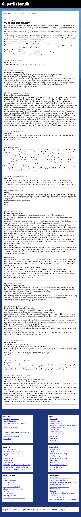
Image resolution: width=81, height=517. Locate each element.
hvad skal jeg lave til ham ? (11, 419)
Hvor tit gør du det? (9, 482)
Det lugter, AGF (54, 438)
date (4, 430)
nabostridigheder (8, 458)
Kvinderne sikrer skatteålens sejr (59, 480)
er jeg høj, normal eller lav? (11, 487)
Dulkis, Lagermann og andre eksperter (14, 423)
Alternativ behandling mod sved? (13, 489)
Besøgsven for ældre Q (57, 495)
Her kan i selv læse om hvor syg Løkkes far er (63, 500)
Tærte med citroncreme (10, 428)
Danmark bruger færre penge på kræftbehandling (59, 488)
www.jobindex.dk (12, 316)
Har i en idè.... (7, 434)
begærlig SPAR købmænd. (11, 437)
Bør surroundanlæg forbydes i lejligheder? (16, 467)
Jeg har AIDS (7, 485)
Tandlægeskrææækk (9, 496)
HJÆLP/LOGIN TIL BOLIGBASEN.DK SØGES (15, 469)
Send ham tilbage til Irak (57, 485)
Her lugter (53, 491)
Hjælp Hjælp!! (54, 460)
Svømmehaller (54, 436)
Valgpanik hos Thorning (57, 497)
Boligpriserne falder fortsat (11, 451)
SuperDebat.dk (8, 13)
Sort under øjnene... (9, 493)
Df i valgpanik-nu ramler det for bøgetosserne (63, 493)
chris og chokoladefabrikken (58, 458)
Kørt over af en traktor (56, 467)
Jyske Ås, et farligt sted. (56, 456)
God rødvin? (7, 439)
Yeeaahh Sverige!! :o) (56, 423)
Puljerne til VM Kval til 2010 (57, 434)
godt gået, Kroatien (55, 421)
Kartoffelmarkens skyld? (57, 432)
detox (5, 478)
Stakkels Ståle (54, 441)
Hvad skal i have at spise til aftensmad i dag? (16, 432)
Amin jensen (53, 451)
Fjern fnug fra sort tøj (9, 449)
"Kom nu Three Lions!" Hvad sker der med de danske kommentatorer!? (63, 426)
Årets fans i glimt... (55, 429)
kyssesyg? (6, 491)
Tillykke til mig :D (54, 449)
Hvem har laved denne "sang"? (59, 454)
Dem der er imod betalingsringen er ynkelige (63, 482)
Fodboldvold (53, 419)
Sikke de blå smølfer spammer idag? (60, 478)
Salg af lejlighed (8, 463)
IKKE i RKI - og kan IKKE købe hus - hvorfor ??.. (16, 465)
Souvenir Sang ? (54, 469)
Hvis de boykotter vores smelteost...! (14, 498)
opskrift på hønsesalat (10, 421)
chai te (5, 425)
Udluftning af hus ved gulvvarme (13, 456)
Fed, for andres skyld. (9, 480)
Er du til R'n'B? (54, 463)
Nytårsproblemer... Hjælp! (11, 454)
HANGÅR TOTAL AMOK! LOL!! (58, 465)
